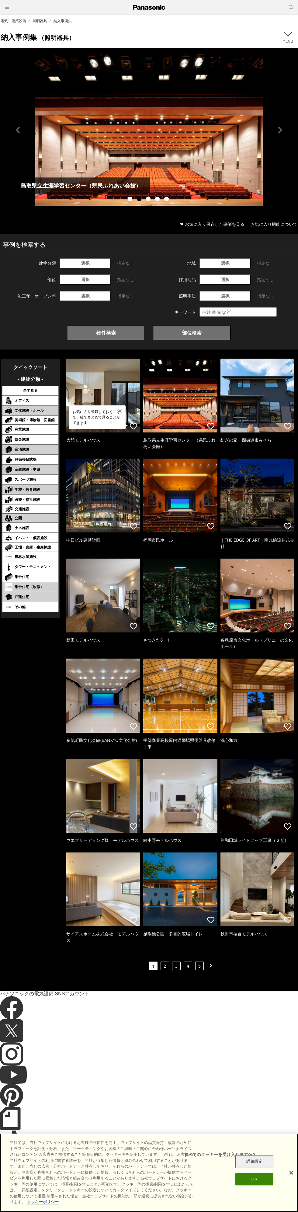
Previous (18, 130)
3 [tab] (149, 200)
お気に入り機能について (274, 224)
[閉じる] (291, 1172)
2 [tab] (140, 200)
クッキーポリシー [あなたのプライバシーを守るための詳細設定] (43, 1202)
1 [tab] (131, 200)
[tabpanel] (149, 130)
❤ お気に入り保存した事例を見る (212, 224)
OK (254, 1179)
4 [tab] (158, 200)
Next (280, 130)
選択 (85, 263)
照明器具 (40, 20)
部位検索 (192, 332)
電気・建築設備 (13, 20)
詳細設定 (254, 1161)
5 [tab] (167, 200)
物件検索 (106, 332)
